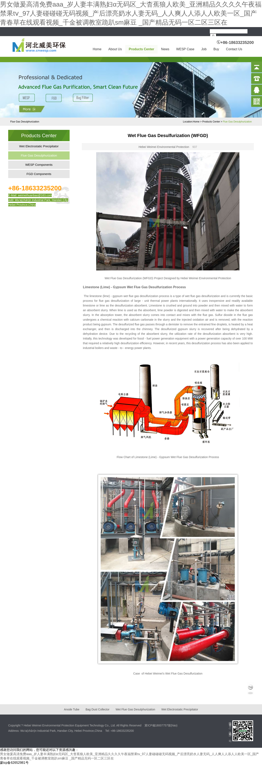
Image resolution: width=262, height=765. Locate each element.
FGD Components (39, 174)
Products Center (141, 49)
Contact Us (234, 49)
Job (204, 49)
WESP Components (38, 164)
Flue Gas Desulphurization (237, 121)
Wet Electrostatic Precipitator (39, 146)
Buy (216, 49)
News (165, 49)
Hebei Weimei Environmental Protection (164, 147)
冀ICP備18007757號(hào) (161, 725)
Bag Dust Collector (98, 709)
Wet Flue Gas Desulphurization (135, 709)
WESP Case (185, 49)
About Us (115, 49)
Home (97, 49)
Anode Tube (71, 709)
